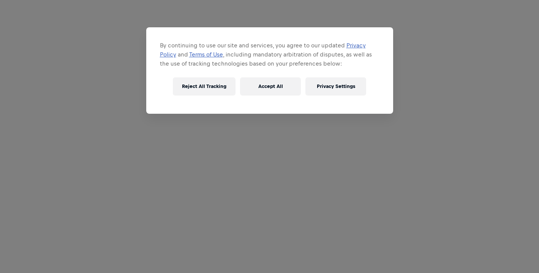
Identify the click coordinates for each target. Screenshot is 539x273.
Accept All (270, 86)
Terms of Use (206, 54)
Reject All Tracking (204, 86)
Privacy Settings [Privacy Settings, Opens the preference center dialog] (336, 86)
